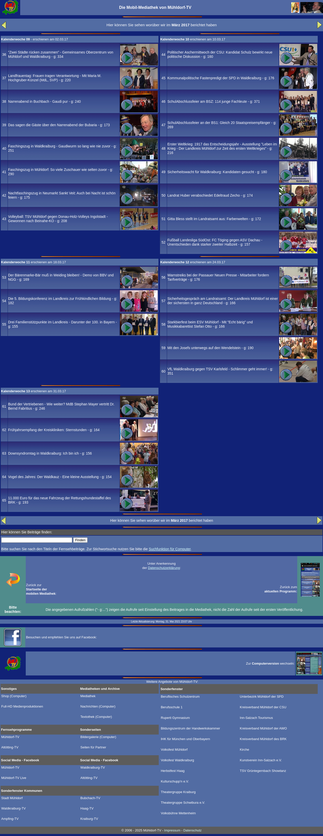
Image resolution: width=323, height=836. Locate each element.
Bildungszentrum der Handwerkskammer (190, 728)
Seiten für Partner (93, 747)
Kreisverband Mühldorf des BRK (263, 739)
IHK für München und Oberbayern (185, 739)
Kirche (244, 749)
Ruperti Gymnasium (175, 718)
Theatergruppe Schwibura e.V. (183, 802)
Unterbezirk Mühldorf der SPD (261, 696)
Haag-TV (87, 808)
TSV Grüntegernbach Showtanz (263, 771)
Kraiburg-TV (89, 819)
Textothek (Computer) (96, 717)
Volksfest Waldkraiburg (177, 760)
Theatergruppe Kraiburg (178, 792)
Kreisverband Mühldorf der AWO (263, 728)
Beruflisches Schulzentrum (180, 696)
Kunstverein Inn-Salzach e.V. (261, 760)
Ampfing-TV (10, 819)
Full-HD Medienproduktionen (22, 706)
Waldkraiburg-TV (92, 767)
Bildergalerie (98, 737)
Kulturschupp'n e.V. (175, 781)
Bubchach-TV (90, 798)
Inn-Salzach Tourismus (256, 718)
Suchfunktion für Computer (170, 549)
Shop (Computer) (13, 696)
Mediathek (88, 696)
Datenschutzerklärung (164, 568)
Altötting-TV (9, 747)
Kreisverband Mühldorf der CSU (263, 707)
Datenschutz (192, 830)
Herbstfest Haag (172, 771)
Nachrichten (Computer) (98, 706)
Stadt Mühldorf (12, 798)
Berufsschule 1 (171, 707)
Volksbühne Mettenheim (178, 813)
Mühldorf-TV (10, 737)
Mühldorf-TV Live (13, 778)
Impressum (172, 830)
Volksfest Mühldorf (174, 749)
